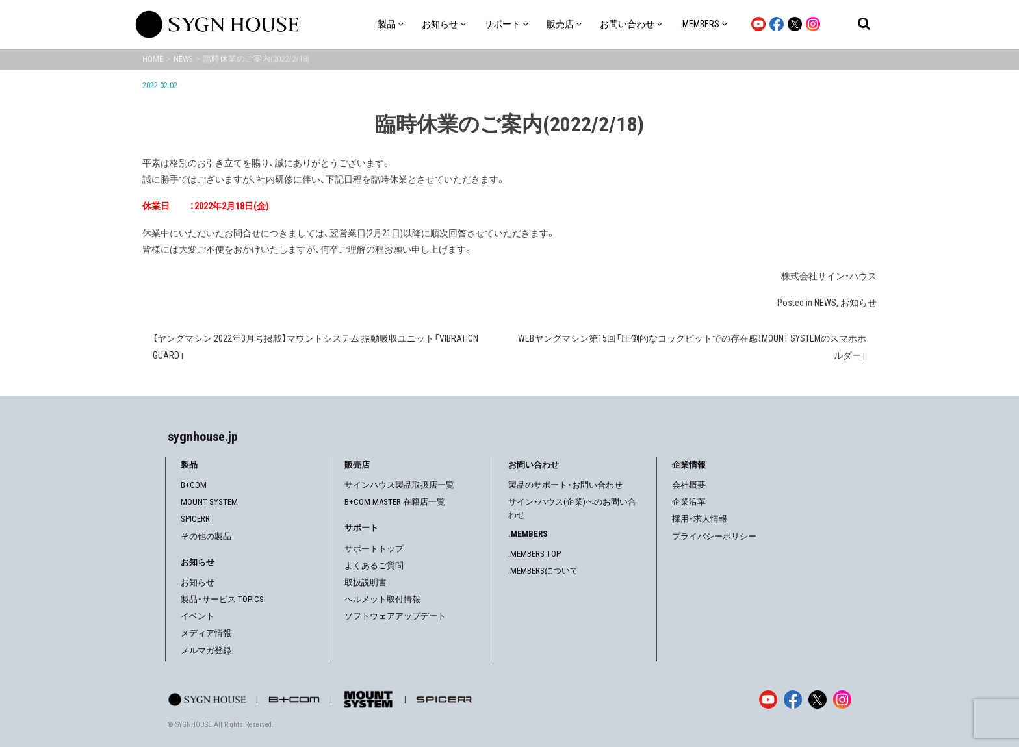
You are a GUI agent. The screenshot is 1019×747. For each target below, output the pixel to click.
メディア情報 (206, 633)
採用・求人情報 (699, 519)
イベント (197, 616)
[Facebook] (793, 699)
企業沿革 (689, 502)
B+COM (194, 485)
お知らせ (858, 303)
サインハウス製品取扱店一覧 (399, 485)
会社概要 (689, 485)
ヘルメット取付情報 (382, 599)
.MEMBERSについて (543, 571)
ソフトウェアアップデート (395, 616)
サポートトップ (374, 548)
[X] (817, 699)
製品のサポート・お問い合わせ (565, 485)
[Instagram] (842, 699)
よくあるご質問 (374, 565)
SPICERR (195, 519)
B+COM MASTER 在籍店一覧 (394, 502)
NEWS (825, 303)
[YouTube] (768, 699)
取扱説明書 (365, 582)
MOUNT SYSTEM (209, 502)
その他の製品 (206, 536)
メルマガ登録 (206, 650)
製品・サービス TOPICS (222, 599)
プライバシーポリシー (714, 536)
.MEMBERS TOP (534, 554)
